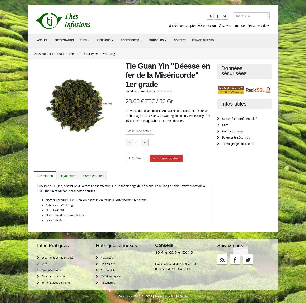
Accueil (42, 40)
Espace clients (203, 40)
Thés (85, 41)
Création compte (182, 26)
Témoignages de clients (235, 144)
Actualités (104, 257)
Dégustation (68, 176)
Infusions (105, 41)
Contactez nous (230, 131)
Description (45, 176)
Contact (180, 40)
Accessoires (132, 41)
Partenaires (105, 282)
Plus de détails (140, 131)
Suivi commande (232, 26)
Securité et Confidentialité (237, 119)
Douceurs (158, 41)
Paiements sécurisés (233, 137)
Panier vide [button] (258, 26)
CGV (222, 125)
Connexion (207, 26)
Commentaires (93, 176)
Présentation (64, 40)
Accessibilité (106, 270)
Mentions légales (108, 276)
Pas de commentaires (140, 91)
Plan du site (105, 264)
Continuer (136, 158)
